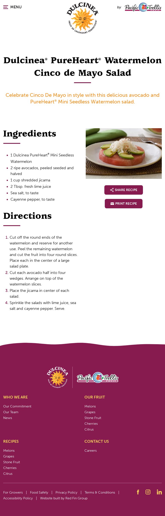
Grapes (89, 412)
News (7, 418)
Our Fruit (94, 397)
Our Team (10, 412)
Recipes (11, 441)
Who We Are (15, 397)
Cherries (91, 424)
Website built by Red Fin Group (63, 498)
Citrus (89, 429)
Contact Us (96, 441)
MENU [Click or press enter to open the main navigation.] (12, 7)
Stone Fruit (92, 418)
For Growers (13, 492)
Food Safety (39, 492)
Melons (90, 406)
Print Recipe (123, 204)
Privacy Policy (66, 492)
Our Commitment (17, 406)
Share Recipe (123, 190)
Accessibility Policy (18, 498)
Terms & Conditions (100, 492)
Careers (90, 450)
